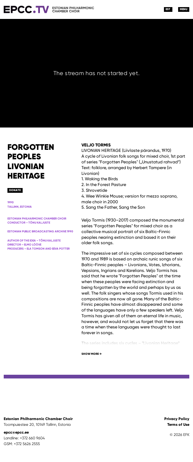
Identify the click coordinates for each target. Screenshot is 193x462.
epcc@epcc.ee (16, 432)
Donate (15, 190)
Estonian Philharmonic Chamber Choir (38, 418)
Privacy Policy (176, 418)
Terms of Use (178, 424)
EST (168, 9)
